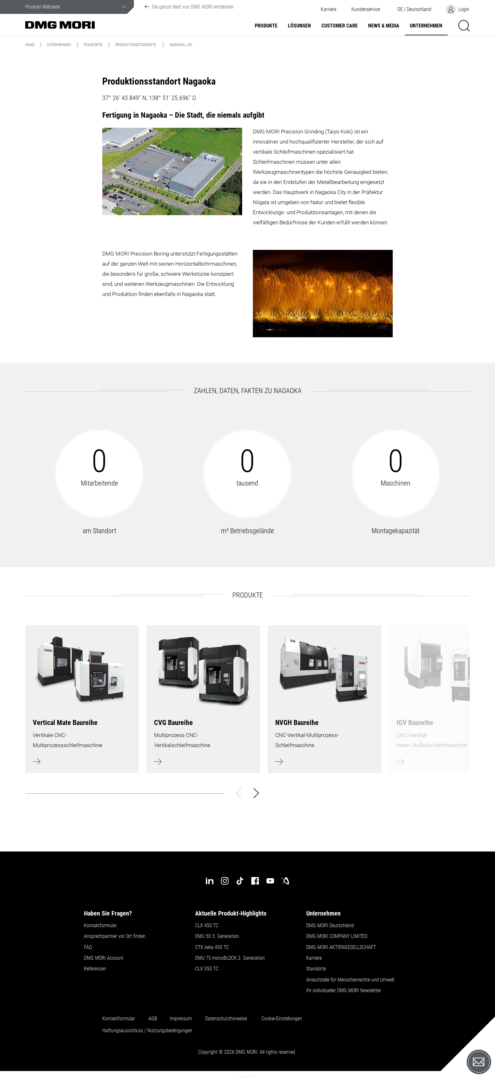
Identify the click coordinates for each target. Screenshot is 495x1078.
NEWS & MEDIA (383, 26)
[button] (366, 9)
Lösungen (299, 26)
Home (29, 45)
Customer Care (339, 26)
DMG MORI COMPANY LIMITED (336, 936)
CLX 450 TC (206, 925)
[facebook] (255, 881)
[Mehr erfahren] (82, 699)
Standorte (93, 45)
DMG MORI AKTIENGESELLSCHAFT (341, 947)
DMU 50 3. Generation (217, 936)
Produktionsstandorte (135, 45)
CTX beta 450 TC (212, 947)
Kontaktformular (100, 925)
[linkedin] (210, 881)
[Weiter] (256, 793)
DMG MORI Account (103, 958)
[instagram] (225, 881)
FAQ (88, 947)
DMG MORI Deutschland (330, 925)
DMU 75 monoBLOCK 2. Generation (230, 958)
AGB (152, 1019)
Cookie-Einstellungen (281, 1019)
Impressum (181, 1019)
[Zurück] (238, 793)
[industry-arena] (285, 881)
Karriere (328, 9)
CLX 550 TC (206, 969)
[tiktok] (240, 881)
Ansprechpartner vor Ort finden (115, 936)
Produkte (266, 26)
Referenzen (95, 969)
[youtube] (270, 881)
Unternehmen (426, 26)
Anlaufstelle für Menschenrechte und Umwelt (350, 980)
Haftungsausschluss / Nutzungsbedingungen (147, 1031)
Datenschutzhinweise (226, 1019)
